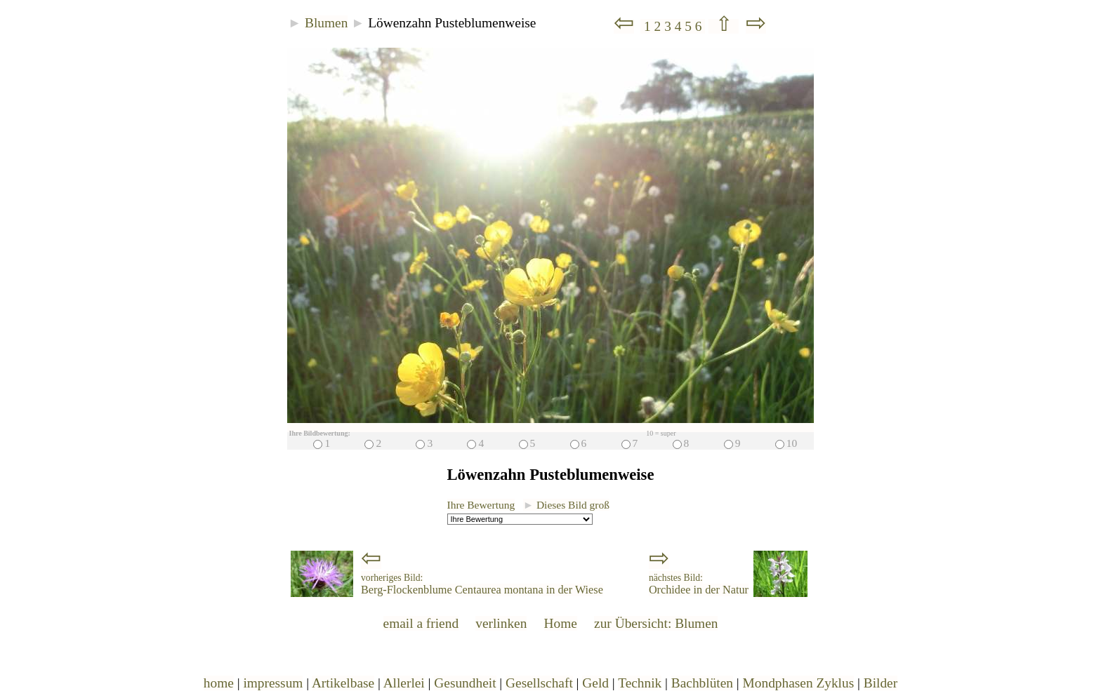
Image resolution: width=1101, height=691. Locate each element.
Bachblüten (702, 683)
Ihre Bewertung (481, 505)
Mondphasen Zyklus (799, 683)
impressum (273, 683)
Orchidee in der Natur (699, 584)
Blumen (326, 22)
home (219, 683)
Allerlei (404, 683)
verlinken (501, 623)
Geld (595, 683)
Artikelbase (343, 683)
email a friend (421, 623)
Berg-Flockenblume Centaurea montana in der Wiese (482, 584)
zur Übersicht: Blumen (656, 623)
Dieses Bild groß (566, 505)
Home (560, 623)
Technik (639, 683)
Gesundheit (465, 683)
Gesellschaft (539, 683)
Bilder (880, 683)
